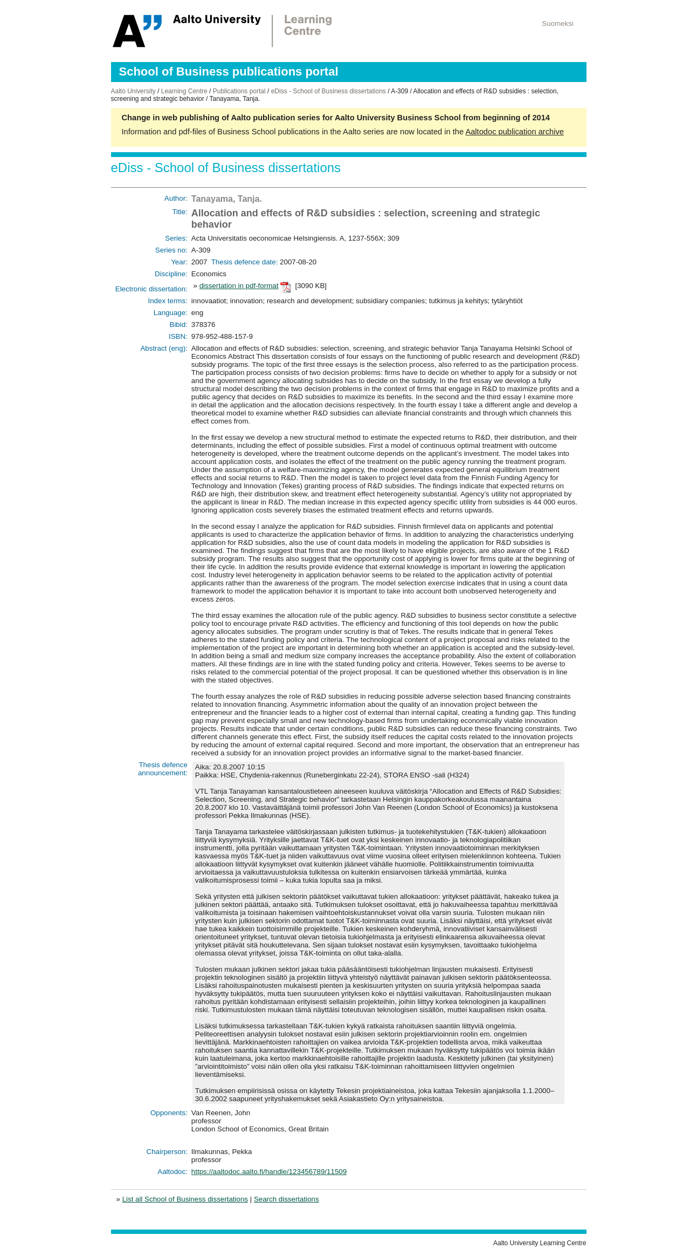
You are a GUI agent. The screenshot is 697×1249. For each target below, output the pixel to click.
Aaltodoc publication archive (514, 131)
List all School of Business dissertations (185, 1199)
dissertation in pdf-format (239, 286)
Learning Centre (184, 91)
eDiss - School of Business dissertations (328, 91)
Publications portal (239, 91)
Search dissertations (286, 1199)
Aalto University (133, 91)
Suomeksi (558, 23)
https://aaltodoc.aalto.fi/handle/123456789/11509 (269, 1172)
